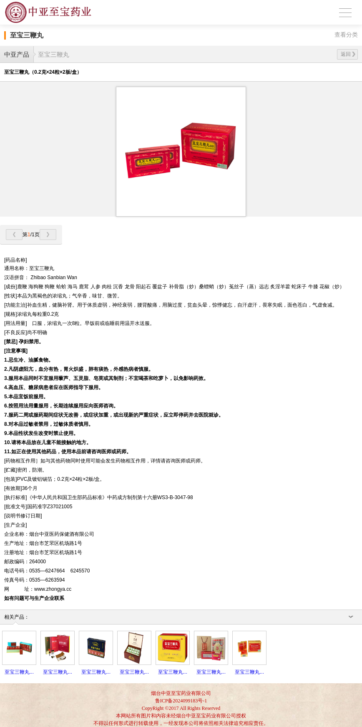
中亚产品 (16, 54)
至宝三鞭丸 (53, 54)
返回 (348, 54)
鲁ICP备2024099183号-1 (181, 701)
